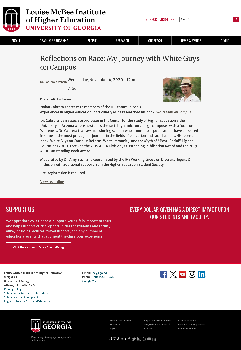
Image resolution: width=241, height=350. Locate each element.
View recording (52, 182)
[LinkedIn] (154, 339)
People (92, 40)
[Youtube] (149, 339)
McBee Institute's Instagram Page (192, 274)
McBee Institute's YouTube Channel (182, 274)
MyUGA (114, 328)
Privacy (148, 328)
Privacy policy (12, 289)
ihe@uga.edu (100, 273)
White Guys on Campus (173, 112)
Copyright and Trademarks (158, 324)
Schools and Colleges (120, 320)
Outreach (155, 40)
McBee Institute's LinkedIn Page (202, 274)
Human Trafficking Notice (191, 324)
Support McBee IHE (160, 19)
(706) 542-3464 (103, 277)
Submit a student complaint (21, 297)
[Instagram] (139, 339)
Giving (225, 40)
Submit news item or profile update (26, 293)
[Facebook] (129, 339)
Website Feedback (187, 320)
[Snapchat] (144, 339)
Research (122, 40)
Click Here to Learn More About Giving (38, 247)
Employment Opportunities (157, 320)
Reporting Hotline (187, 328)
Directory (115, 324)
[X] (134, 339)
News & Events (191, 40)
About (16, 40)
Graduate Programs (54, 40)
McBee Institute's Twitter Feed (173, 274)
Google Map (90, 281)
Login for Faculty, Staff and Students (27, 301)
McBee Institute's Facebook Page (163, 274)
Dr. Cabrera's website (54, 82)
